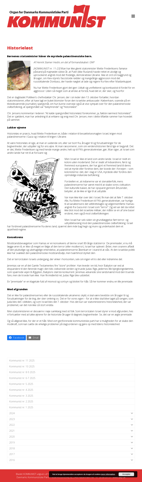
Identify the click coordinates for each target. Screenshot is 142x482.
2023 (71, 419)
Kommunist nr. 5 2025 (21, 384)
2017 (71, 454)
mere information (108, 474)
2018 (71, 448)
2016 (71, 460)
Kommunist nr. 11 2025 (22, 360)
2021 (71, 431)
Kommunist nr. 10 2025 (22, 366)
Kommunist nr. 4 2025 (21, 390)
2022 (71, 425)
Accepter (126, 474)
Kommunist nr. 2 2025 (21, 401)
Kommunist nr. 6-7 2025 (22, 378)
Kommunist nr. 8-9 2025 (22, 372)
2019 (71, 442)
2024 (71, 413)
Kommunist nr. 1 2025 (21, 407)
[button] (133, 16)
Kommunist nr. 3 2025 (21, 395)
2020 (71, 437)
